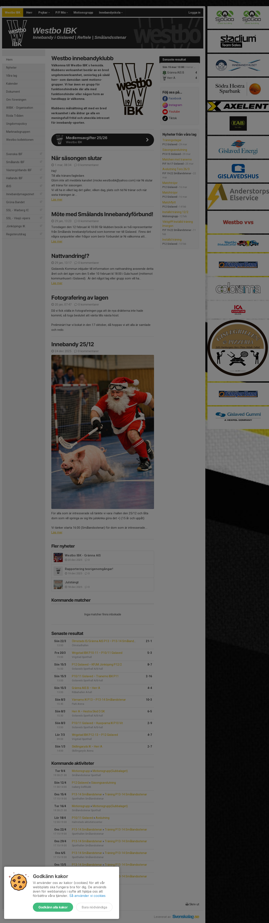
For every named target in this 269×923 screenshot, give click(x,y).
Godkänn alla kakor (53, 907)
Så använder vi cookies (87, 896)
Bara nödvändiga (94, 907)
